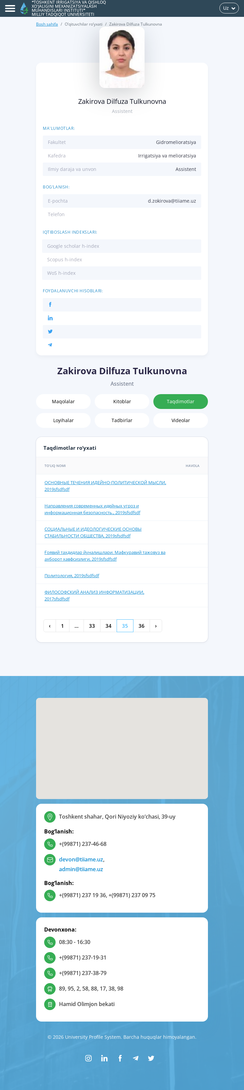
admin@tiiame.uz (81, 869)
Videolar (181, 420)
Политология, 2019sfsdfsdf (71, 575)
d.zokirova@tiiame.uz (172, 201)
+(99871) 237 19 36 (82, 895)
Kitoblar (122, 401)
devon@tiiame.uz (81, 859)
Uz (229, 8)
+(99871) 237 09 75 (132, 895)
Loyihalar (63, 420)
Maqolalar (63, 401)
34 (108, 625)
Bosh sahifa (47, 24)
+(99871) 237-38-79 (82, 973)
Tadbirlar (122, 420)
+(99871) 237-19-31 (82, 957)
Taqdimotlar (180, 401)
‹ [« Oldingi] (50, 625)
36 (142, 625)
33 (92, 625)
